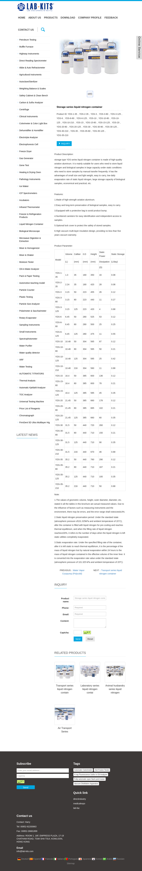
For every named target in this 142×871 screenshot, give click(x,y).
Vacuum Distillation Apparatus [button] (86, 784)
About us (34, 17)
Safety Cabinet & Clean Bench (33, 95)
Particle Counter (26, 290)
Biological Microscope (29, 231)
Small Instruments (27, 332)
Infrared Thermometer (29, 207)
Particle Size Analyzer (29, 304)
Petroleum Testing (27, 40)
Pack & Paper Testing (29, 276)
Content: (64, 621)
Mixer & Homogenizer (29, 248)
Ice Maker (24, 186)
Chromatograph (26, 415)
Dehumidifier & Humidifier (31, 130)
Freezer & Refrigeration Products (30, 215)
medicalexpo (79, 803)
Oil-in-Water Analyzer (29, 269)
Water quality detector (29, 352)
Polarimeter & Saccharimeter (32, 311)
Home (21, 17)
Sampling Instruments (29, 325)
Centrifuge (24, 109)
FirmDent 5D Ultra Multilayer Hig (34, 422)
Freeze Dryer (25, 151)
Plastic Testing (26, 297)
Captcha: (64, 632)
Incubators (24, 200)
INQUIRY (64, 143)
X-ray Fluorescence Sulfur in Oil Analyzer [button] (90, 774)
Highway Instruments (29, 53)
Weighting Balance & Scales (32, 88)
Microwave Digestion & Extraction (30, 239)
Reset (90, 639)
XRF (21, 359)
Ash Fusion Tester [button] (102, 770)
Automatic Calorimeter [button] (83, 770)
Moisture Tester (26, 262)
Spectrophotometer (28, 339)
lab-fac (76, 808)
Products (51, 17)
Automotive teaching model (32, 283)
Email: (66, 614)
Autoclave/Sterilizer (28, 81)
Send (77, 639)
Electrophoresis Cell (28, 144)
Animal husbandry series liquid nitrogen (115, 689)
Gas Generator (26, 158)
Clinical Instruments (28, 116)
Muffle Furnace (26, 46)
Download (68, 17)
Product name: (65, 600)
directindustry (79, 799)
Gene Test (24, 165)
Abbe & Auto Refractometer (32, 67)
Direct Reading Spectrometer (33, 60)
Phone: (65, 608)
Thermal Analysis (27, 380)
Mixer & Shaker (26, 255)
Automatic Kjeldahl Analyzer (32, 387)
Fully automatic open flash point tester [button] (89, 779)
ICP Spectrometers (28, 193)
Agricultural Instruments (30, 74)
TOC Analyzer (26, 394)
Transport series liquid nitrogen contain (64, 689)
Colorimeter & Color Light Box (33, 123)
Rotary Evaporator (28, 318)
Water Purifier (25, 346)
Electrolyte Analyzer (28, 137)
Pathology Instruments (29, 179)
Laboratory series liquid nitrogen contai (90, 689)
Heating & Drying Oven (30, 172)
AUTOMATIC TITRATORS (31, 373)
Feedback (111, 17)
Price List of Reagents (29, 408)
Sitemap (71, 863)
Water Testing (25, 366)
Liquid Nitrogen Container (31, 224)
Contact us (26, 30)
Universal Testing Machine (31, 401)
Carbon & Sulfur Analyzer (31, 102)
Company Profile (89, 17)
